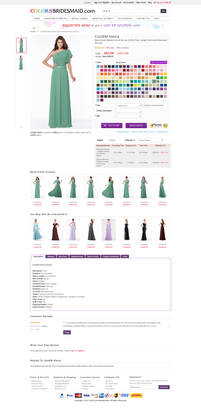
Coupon (85, 388)
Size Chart (62, 256)
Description (38, 256)
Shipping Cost (60, 386)
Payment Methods (62, 381)
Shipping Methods (62, 383)
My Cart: (164, 2)
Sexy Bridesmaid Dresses (40, 366)
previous (21, 36)
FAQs (125, 256)
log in (73, 350)
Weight (99, 140)
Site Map (108, 386)
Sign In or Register (101, 2)
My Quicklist (128, 2)
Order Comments (103, 110)
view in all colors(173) (158, 62)
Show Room (110, 388)
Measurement (77, 256)
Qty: (97, 116)
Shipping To (129, 140)
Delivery (50, 256)
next (21, 127)
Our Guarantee (111, 383)
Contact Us (86, 381)
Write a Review (122, 47)
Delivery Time (60, 388)
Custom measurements (152, 105)
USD (98, 53)
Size (97, 105)
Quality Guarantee (111, 256)
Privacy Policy (36, 383)
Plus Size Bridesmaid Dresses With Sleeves (70, 366)
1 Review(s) (110, 47)
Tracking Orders (88, 386)
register (81, 350)
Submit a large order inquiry (143, 131)
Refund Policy (36, 381)
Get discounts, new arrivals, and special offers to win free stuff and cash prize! (148, 381)
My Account (116, 2)
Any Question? (162, 131)
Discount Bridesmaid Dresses (101, 366)
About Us (109, 381)
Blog (150, 2)
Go (163, 11)
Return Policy (93, 256)
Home (32, 31)
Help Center (141, 2)
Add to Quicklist (123, 131)
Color (98, 62)
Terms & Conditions (39, 388)
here (71, 132)
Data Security (36, 386)
